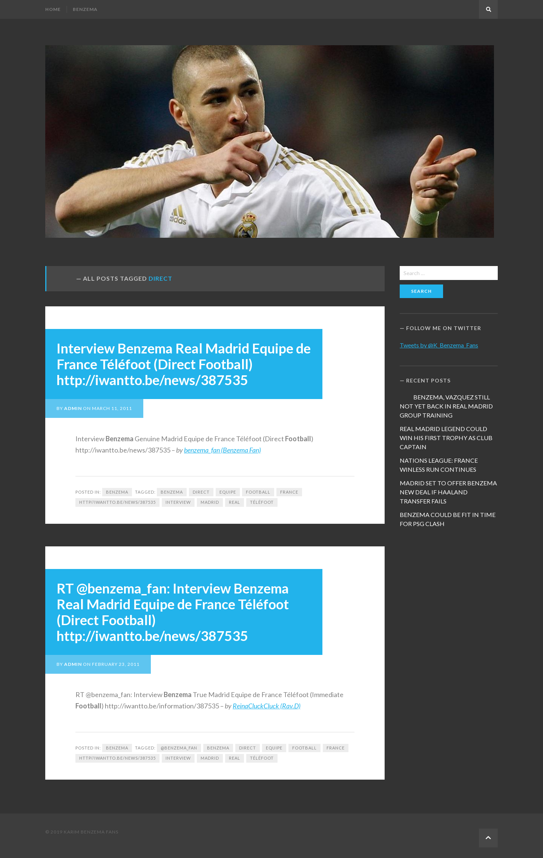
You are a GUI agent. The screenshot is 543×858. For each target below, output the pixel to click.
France (289, 491)
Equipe (227, 491)
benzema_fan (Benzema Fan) (222, 450)
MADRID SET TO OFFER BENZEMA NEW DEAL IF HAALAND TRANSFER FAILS (448, 492)
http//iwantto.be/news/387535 (117, 502)
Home (53, 9)
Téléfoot (262, 502)
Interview (178, 502)
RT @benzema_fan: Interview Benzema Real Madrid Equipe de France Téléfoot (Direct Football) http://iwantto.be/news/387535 (173, 612)
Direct (201, 491)
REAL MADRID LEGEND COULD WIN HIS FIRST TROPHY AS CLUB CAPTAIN (446, 437)
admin (73, 408)
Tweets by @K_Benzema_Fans (439, 345)
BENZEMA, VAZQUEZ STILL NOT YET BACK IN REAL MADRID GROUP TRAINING (446, 406)
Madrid (210, 502)
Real (234, 502)
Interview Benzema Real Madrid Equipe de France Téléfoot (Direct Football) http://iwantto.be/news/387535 (184, 364)
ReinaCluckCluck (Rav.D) (267, 706)
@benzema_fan (179, 747)
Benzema (85, 9)
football (258, 491)
